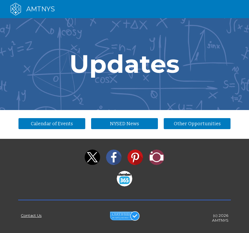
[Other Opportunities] (197, 123)
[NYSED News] (124, 123)
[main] (124, 64)
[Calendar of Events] (51, 123)
